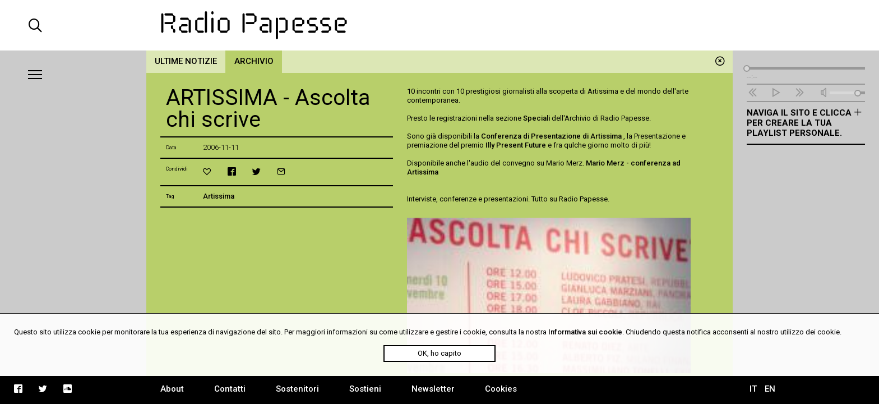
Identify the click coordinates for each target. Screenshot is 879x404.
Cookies (501, 389)
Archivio (254, 61)
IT (753, 389)
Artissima (218, 196)
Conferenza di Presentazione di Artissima (552, 136)
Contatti (230, 389)
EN (770, 389)
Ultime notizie (186, 61)
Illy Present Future (516, 145)
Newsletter (433, 389)
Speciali (536, 118)
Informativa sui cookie (585, 332)
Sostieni (365, 389)
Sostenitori (297, 389)
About (172, 389)
